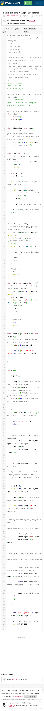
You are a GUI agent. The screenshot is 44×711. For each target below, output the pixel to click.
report (26, 31)
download (32, 29)
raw (25, 29)
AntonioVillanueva (12, 16)
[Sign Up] (4, 704)
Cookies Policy (18, 696)
